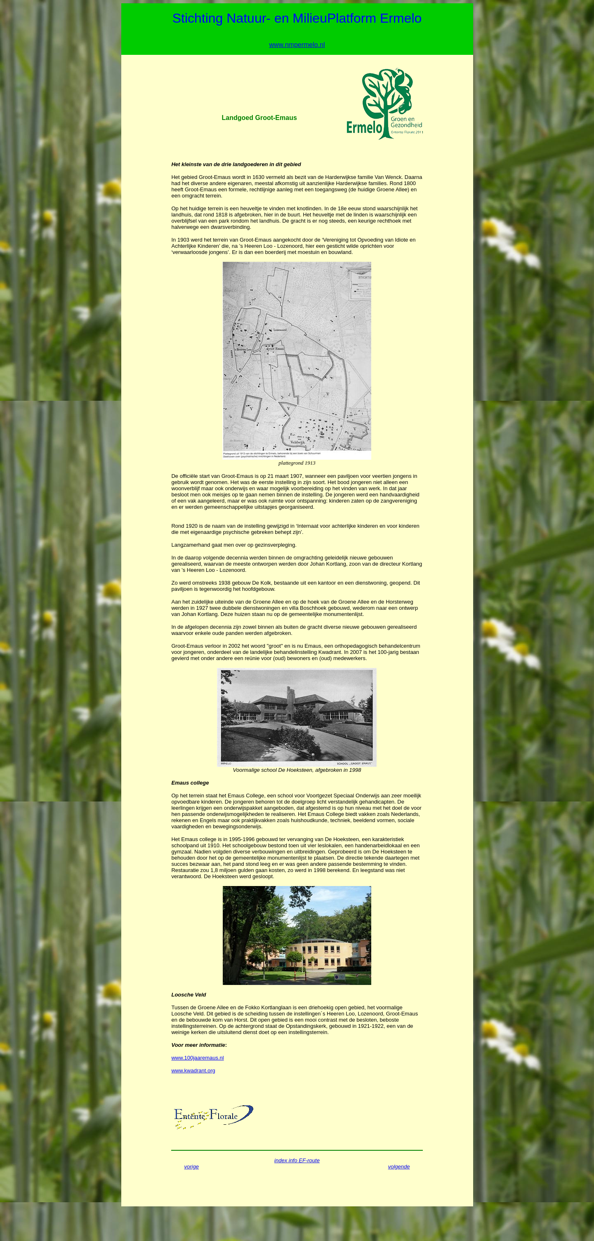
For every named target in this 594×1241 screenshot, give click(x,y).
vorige (191, 1166)
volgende (399, 1166)
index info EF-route (297, 1160)
